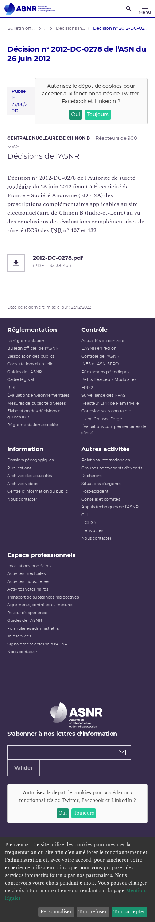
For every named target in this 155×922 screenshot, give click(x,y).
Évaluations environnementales (38, 395)
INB (56, 230)
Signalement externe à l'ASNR (37, 644)
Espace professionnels (41, 555)
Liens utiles (92, 531)
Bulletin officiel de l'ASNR (32, 348)
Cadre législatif (22, 380)
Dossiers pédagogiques (30, 460)
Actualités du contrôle (102, 341)
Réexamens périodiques (105, 372)
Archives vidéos (22, 484)
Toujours (98, 114)
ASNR (69, 156)
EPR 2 (87, 388)
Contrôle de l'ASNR (100, 356)
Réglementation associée (32, 425)
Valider (23, 768)
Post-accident (94, 491)
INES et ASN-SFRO (100, 364)
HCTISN (89, 523)
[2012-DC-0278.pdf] (77, 263)
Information (25, 449)
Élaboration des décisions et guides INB (34, 414)
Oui (75, 114)
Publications (19, 468)
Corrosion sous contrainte (106, 411)
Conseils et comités (100, 499)
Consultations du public (30, 364)
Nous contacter (22, 499)
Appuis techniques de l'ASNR (110, 507)
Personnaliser (56, 911)
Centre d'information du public (37, 491)
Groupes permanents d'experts (111, 468)
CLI (84, 515)
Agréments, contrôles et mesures (40, 605)
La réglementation (25, 341)
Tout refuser (92, 911)
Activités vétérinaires (27, 589)
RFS (11, 388)
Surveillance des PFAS (103, 395)
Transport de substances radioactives (43, 597)
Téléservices (19, 636)
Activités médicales (26, 574)
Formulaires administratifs (33, 629)
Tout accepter (129, 911)
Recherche (92, 476)
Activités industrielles (28, 582)
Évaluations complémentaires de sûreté (113, 430)
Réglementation (32, 330)
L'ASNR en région (98, 348)
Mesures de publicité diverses (36, 403)
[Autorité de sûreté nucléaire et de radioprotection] (29, 8)
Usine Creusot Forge (101, 419)
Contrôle (94, 330)
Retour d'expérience (27, 613)
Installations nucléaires (29, 566)
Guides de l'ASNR (24, 372)
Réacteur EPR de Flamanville (110, 403)
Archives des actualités (29, 476)
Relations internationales (105, 460)
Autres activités (105, 449)
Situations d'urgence (101, 484)
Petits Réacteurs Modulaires (108, 380)
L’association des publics (30, 356)
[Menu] (145, 9)
